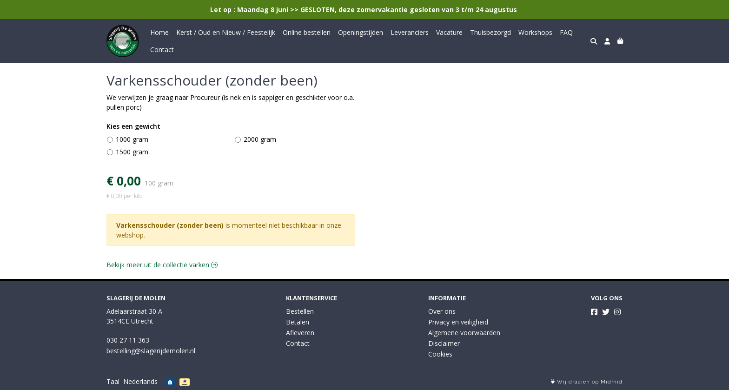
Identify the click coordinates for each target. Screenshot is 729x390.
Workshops (535, 32)
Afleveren (300, 332)
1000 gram (132, 139)
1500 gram (132, 151)
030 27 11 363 (127, 340)
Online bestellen (307, 32)
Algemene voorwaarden (464, 332)
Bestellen (300, 311)
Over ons (442, 311)
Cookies (440, 354)
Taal (112, 381)
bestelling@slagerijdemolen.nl (150, 350)
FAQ (566, 32)
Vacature (449, 32)
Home (159, 32)
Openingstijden (360, 32)
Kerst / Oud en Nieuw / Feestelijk (225, 32)
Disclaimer (444, 343)
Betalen (297, 321)
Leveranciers (410, 32)
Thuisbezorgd (490, 32)
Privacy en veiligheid (458, 321)
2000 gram (260, 139)
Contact (162, 49)
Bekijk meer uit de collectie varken (162, 264)
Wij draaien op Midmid (587, 382)
